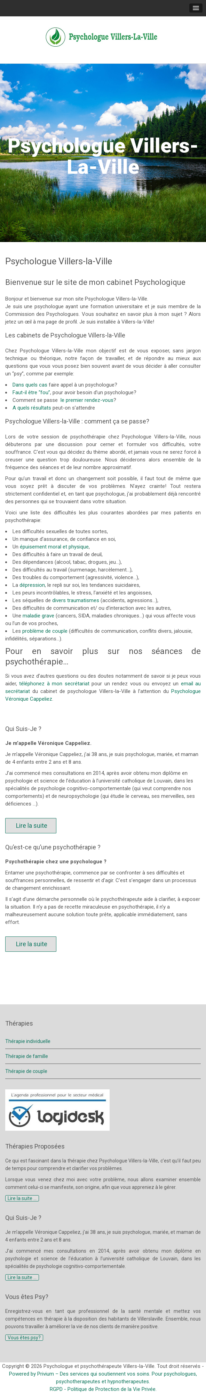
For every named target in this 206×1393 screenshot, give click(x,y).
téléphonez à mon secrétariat (54, 683)
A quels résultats (32, 408)
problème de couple (45, 631)
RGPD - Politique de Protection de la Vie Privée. (103, 1389)
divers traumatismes (75, 600)
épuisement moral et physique (53, 547)
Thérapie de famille (26, 1056)
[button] (196, 8)
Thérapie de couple (26, 1071)
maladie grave (38, 616)
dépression (32, 585)
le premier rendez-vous (86, 400)
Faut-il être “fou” (31, 392)
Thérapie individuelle (27, 1041)
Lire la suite (30, 825)
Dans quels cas (30, 385)
